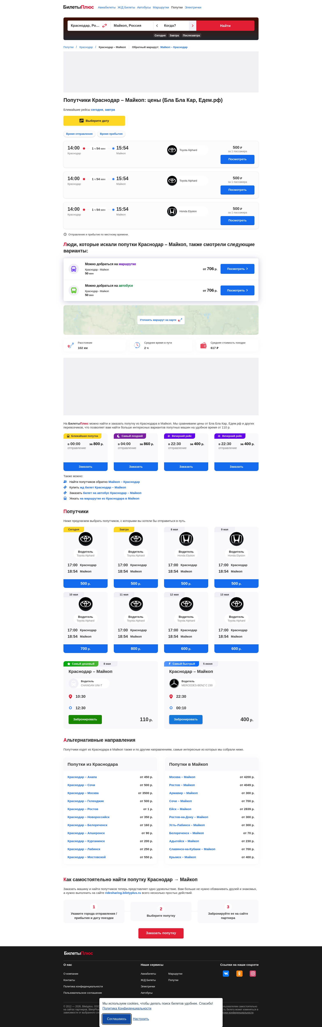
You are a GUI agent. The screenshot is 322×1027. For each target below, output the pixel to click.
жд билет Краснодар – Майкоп (103, 487)
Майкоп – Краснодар (173, 47)
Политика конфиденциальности (83, 986)
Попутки (177, 7)
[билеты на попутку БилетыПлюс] (78, 954)
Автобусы (144, 7)
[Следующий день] (230, 26)
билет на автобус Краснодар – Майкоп (112, 493)
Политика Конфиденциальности (126, 1008)
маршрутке (127, 264)
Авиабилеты (107, 7)
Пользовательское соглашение (82, 992)
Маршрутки (161, 7)
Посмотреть (237, 159)
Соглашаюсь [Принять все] (116, 1019)
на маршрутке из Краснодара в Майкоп (109, 498)
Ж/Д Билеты (126, 7)
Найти (244, 26)
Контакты (69, 980)
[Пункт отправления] (95, 26)
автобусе (126, 285)
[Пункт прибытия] (150, 26)
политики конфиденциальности (235, 1012)
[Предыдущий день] (182, 26)
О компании (70, 973)
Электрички (193, 7)
